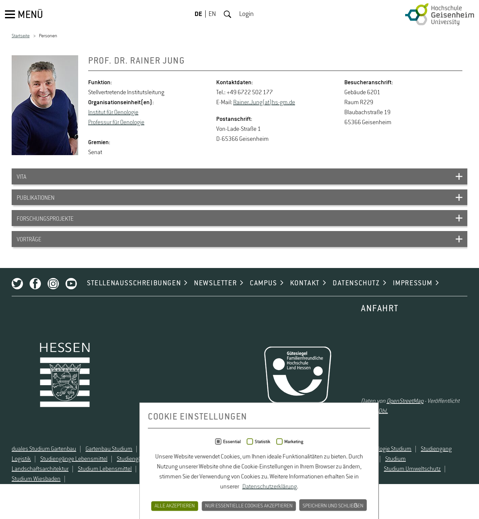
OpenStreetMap (405, 411)
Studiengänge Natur (141, 474)
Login (246, 14)
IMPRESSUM (412, 294)
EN (212, 14)
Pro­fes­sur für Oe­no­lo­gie (116, 122)
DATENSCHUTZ (356, 294)
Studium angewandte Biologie (290, 474)
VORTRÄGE (29, 246)
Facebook (35, 294)
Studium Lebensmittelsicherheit (180, 484)
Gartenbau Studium (108, 464)
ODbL (381, 421)
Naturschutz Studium (330, 464)
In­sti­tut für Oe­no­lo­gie (113, 112)
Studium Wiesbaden (36, 494)
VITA (21, 178)
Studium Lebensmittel (105, 484)
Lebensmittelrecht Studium (175, 464)
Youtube (71, 294)
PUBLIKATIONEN (36, 200)
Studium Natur (296, 484)
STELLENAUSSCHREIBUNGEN (134, 294)
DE (198, 14)
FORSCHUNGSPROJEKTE (45, 223)
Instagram (53, 294)
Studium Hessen (355, 474)
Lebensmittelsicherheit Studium (256, 464)
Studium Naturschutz (349, 484)
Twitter (17, 294)
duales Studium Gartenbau (44, 464)
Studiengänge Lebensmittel (73, 474)
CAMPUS (263, 294)
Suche (228, 14)
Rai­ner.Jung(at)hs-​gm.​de (264, 102)
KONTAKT (305, 294)
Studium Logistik (249, 484)
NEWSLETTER (215, 294)
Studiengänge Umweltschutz (209, 474)
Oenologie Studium (388, 464)
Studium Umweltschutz (412, 484)
